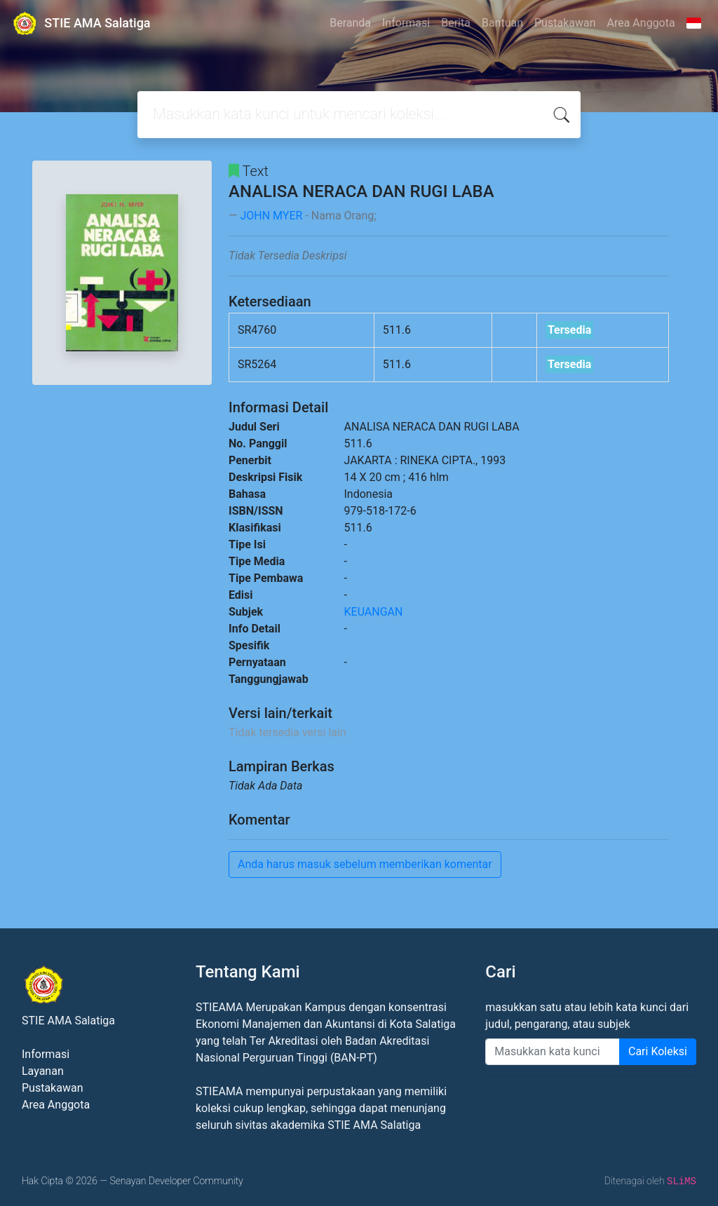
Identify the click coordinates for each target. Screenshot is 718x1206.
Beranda (350, 22)
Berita (455, 22)
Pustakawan (564, 22)
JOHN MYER (271, 215)
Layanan (43, 1071)
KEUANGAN (373, 611)
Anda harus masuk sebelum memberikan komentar (365, 864)
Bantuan (502, 22)
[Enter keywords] (552, 1051)
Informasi (406, 22)
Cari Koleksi (657, 1051)
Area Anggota (641, 22)
